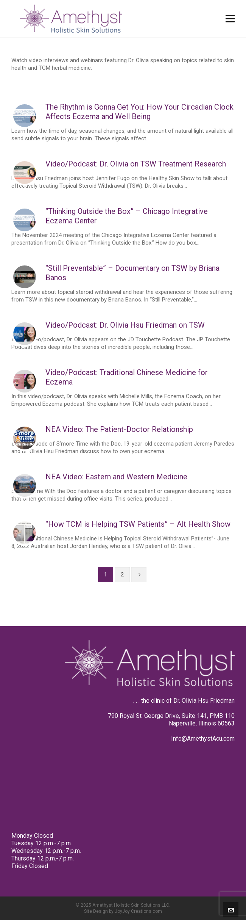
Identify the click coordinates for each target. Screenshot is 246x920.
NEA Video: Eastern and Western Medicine (116, 476)
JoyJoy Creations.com (138, 911)
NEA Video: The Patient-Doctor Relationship (119, 429)
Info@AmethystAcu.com (203, 738)
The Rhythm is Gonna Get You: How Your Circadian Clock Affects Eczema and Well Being (139, 111)
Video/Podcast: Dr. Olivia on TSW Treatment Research (135, 163)
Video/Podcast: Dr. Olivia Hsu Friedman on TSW (125, 325)
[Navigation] (230, 19)
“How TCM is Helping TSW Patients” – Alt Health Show (137, 524)
